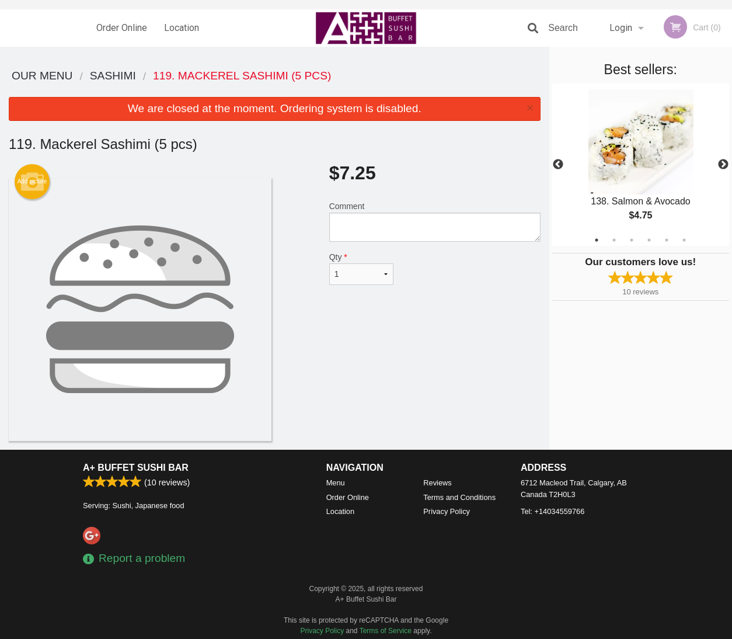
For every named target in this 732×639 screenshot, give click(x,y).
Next (723, 165)
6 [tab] (684, 240)
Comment (435, 222)
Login (620, 27)
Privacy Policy (446, 511)
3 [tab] (631, 240)
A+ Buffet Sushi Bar (136, 468)
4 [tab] (649, 240)
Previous (558, 165)
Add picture (32, 181)
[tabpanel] (641, 164)
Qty (361, 268)
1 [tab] (596, 240)
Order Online (121, 27)
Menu (335, 482)
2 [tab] (614, 240)
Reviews (437, 482)
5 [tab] (666, 240)
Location (181, 27)
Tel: (552, 511)
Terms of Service (386, 631)
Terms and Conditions (459, 497)
